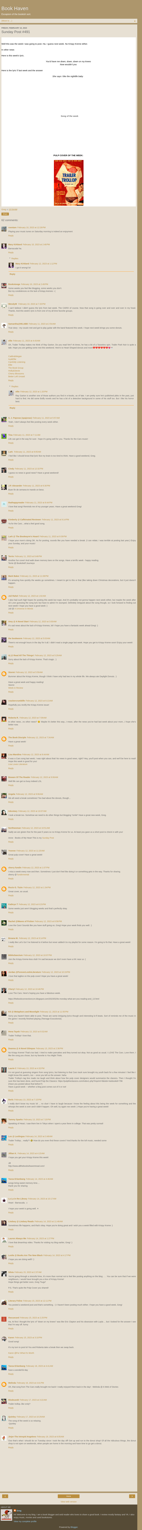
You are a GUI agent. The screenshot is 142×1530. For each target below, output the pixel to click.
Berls (10, 1099)
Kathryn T (13, 904)
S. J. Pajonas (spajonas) (20, 418)
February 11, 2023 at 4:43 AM (26, 341)
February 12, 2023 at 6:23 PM (32, 904)
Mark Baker (13, 576)
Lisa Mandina (14, 754)
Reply (11, 235)
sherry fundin (14, 867)
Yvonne (12, 851)
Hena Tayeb (14, 1031)
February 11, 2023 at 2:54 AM (42, 324)
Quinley (12, 1417)
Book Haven (14, 8)
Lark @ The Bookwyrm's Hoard (23, 536)
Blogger (74, 1527)
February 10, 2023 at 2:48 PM (36, 244)
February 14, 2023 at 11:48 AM (49, 1221)
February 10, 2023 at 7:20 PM (31, 304)
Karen (11, 1337)
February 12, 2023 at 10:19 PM (56, 972)
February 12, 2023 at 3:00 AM (43, 621)
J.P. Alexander (15, 486)
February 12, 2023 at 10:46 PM (30, 989)
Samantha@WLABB (18, 324)
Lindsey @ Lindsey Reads (21, 1221)
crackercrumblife (16, 701)
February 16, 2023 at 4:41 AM (39, 1366)
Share (5, 214)
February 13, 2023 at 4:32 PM (30, 1068)
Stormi (11, 672)
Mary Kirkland (15, 244)
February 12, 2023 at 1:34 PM (36, 887)
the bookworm (15, 638)
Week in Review (15, 688)
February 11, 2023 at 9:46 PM (28, 556)
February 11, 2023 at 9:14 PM (55, 519)
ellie (10, 341)
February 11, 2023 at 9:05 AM (27, 452)
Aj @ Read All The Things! (21, 655)
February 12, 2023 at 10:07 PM (38, 955)
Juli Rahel (13, 596)
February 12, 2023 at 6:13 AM (39, 701)
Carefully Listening (16, 362)
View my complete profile (25, 1521)
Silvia (11, 1272)
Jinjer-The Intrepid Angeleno (22, 1436)
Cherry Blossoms (16, 373)
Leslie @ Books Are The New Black (25, 1255)
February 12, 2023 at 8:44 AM (35, 754)
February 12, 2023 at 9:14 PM (32, 938)
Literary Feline (15, 1301)
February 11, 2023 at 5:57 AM (46, 418)
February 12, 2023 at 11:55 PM (54, 1012)
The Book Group (15, 368)
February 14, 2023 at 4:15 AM (31, 1153)
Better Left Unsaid (16, 376)
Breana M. (13, 938)
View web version (69, 1502)
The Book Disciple (17, 737)
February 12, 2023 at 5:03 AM (36, 638)
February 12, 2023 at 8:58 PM (48, 921)
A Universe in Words (23, 609)
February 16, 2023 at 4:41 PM (30, 1383)
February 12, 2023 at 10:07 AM (32, 811)
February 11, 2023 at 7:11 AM (26, 435)
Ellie (10, 365)
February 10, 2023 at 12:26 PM (31, 227)
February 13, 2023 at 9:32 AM (34, 1031)
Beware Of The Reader (19, 777)
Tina (10, 435)
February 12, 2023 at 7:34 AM (40, 737)
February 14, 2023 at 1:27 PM (40, 1238)
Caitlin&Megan (15, 356)
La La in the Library (17, 1199)
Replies (14, 258)
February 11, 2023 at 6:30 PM (36, 486)
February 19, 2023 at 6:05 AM (50, 1436)
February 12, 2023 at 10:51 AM (36, 828)
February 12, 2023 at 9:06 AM (44, 777)
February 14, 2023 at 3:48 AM (38, 1136)
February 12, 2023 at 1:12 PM (43, 264)
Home (68, 1496)
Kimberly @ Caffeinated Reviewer (24, 519)
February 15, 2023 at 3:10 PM (28, 1337)
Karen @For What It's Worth (21, 1353)
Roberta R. (13, 718)
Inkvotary (12, 811)
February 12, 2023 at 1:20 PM (33, 391)
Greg (19, 1511)
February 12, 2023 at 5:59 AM (29, 672)
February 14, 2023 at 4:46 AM (39, 1179)
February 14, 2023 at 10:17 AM (42, 1199)
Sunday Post (48, 838)
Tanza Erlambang (16, 1179)
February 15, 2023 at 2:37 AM (28, 1272)
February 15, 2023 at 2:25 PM (33, 1318)
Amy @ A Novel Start (18, 621)
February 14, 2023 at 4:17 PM (56, 1255)
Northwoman (14, 828)
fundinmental (23, 874)
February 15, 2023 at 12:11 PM (37, 1301)
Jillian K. (12, 1153)
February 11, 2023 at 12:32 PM (29, 469)
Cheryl (11, 989)
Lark (10, 452)
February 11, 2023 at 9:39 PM (53, 536)
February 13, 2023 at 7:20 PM (37, 1119)
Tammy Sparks (15, 1119)
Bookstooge (14, 284)
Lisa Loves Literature (17, 764)
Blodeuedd (13, 1400)
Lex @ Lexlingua (16, 1136)
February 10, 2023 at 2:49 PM (34, 284)
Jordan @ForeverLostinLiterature (24, 972)
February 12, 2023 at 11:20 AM (30, 851)
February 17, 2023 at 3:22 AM (33, 1400)
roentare (12, 227)
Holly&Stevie (14, 371)
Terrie (11, 556)
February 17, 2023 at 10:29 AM (31, 1417)
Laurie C (12, 1068)
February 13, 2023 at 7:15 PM (27, 1099)
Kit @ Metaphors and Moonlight (23, 1012)
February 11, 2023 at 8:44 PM (38, 502)
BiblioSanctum (15, 955)
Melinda (12, 1383)
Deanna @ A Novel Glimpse (21, 1048)
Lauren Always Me (17, 1238)
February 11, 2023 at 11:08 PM (34, 576)
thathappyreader (16, 502)
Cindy (11, 469)
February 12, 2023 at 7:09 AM (33, 718)
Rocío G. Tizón (15, 887)
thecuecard (13, 1318)
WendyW (13, 304)
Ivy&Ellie (12, 359)
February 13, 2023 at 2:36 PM (49, 1048)
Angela (11, 794)
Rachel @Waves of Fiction (21, 921)
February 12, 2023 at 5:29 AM (48, 655)
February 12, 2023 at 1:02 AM (32, 596)
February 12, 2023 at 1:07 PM (35, 867)
